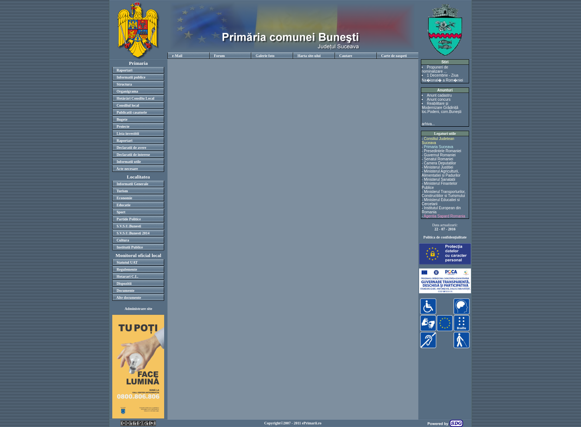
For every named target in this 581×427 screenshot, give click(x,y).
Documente (125, 290)
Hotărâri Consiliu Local (135, 98)
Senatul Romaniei (438, 159)
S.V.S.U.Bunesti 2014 (132, 233)
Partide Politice (128, 219)
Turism (122, 191)
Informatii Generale (132, 184)
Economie (124, 198)
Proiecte (122, 126)
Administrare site (138, 309)
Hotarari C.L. (127, 276)
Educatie (123, 205)
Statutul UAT (126, 262)
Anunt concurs (439, 99)
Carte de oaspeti (393, 56)
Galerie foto (265, 56)
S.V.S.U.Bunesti (128, 226)
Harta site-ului (309, 56)
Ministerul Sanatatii (439, 179)
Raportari (124, 70)
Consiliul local (127, 105)
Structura (124, 84)
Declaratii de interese (133, 155)
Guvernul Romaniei (440, 155)
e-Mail (177, 56)
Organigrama (127, 91)
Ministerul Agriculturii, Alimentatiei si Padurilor (441, 173)
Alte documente (128, 298)
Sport (120, 212)
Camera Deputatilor (440, 163)
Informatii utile (128, 162)
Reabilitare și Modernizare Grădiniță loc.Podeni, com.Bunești (441, 107)
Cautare (345, 56)
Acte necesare (127, 169)
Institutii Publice (129, 247)
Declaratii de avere (131, 148)
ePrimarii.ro (312, 423)
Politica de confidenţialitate (445, 237)
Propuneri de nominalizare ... (435, 69)
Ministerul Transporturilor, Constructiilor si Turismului (443, 194)
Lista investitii (127, 133)
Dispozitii (124, 283)
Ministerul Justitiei (438, 167)
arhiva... (428, 124)
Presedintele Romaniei (442, 151)
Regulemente (126, 269)
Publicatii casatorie (131, 112)
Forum (219, 56)
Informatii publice (130, 77)
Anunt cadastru (439, 95)
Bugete (121, 119)
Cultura (122, 240)
